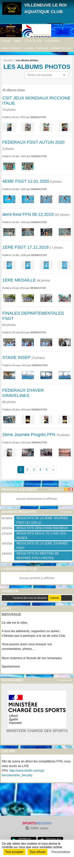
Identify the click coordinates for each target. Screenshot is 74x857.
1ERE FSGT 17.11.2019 (25, 247)
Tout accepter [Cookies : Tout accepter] (14, 852)
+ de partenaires (64, 680)
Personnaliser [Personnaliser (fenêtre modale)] (61, 852)
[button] (5, 714)
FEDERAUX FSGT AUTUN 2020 (33, 142)
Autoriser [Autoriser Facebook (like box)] (54, 598)
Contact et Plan (61, 48)
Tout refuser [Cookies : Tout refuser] (37, 852)
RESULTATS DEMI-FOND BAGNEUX (42, 528)
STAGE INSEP (16, 357)
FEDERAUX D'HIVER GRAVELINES (23, 393)
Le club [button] (28, 48)
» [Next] (53, 469)
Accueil (6, 40)
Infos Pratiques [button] (11, 48)
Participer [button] (42, 48)
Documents (52, 40)
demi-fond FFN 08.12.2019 (28, 214)
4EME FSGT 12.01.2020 (25, 181)
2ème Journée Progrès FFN (28, 434)
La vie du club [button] (33, 40)
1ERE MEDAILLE (19, 280)
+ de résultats (65, 512)
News (17, 40)
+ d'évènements (55, 489)
